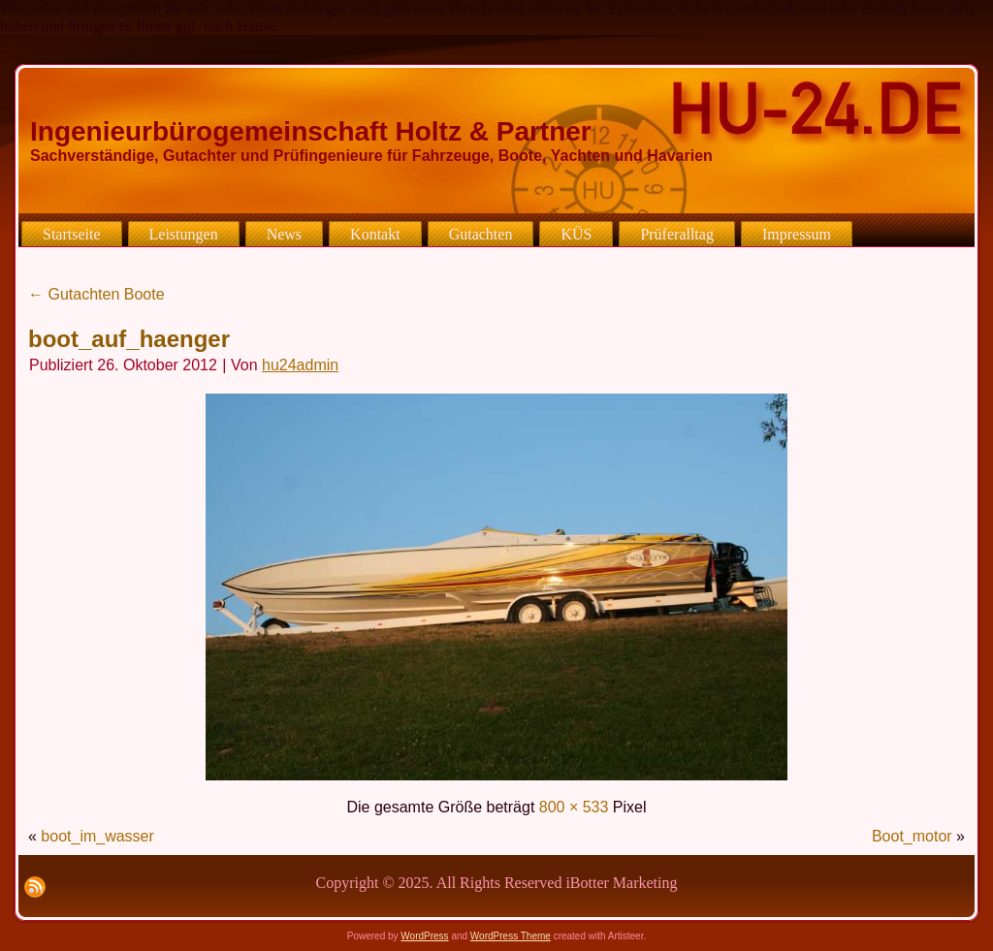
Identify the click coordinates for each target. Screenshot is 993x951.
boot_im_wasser (97, 836)
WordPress (424, 936)
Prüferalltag (677, 234)
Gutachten (481, 234)
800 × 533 (574, 807)
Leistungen (183, 234)
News (284, 234)
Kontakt (375, 234)
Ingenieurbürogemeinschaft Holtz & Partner (311, 131)
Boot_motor (912, 836)
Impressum (796, 234)
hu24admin (300, 365)
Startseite (72, 234)
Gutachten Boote (96, 294)
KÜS (576, 234)
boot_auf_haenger (129, 339)
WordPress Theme (510, 936)
